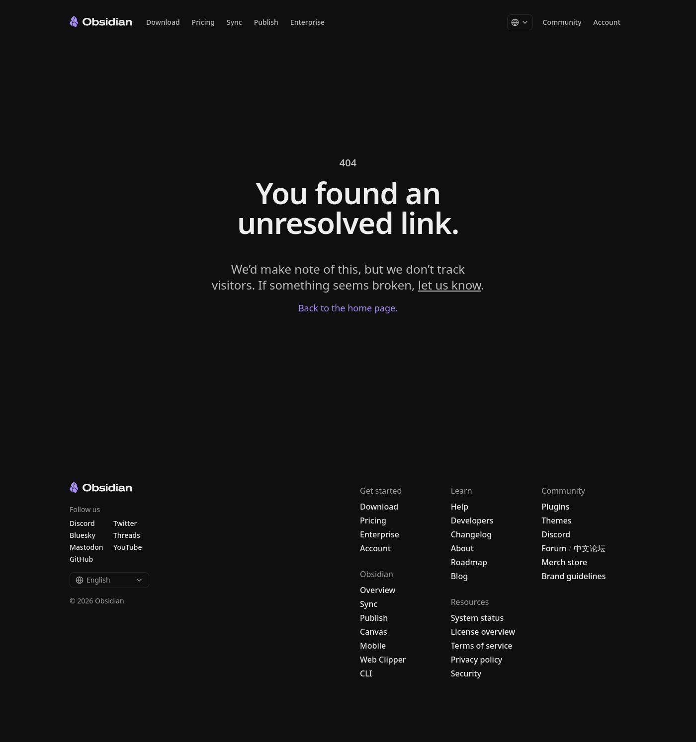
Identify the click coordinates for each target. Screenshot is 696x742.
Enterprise (307, 22)
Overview (377, 590)
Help (459, 506)
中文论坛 (590, 548)
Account (607, 22)
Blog (459, 576)
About (462, 548)
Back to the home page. (348, 308)
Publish (266, 22)
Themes (556, 520)
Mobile (373, 645)
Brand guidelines (573, 576)
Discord (555, 534)
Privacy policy (477, 659)
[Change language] (520, 22)
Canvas (373, 631)
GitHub (81, 559)
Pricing (203, 22)
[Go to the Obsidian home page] (101, 21)
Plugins (555, 506)
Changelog (471, 534)
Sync (234, 22)
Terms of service (482, 645)
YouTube (127, 547)
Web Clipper (383, 659)
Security (466, 673)
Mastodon (86, 547)
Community (562, 22)
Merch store (564, 562)
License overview (483, 631)
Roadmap (469, 562)
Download (163, 22)
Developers (472, 520)
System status (477, 617)
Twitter (125, 523)
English (109, 580)
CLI (366, 673)
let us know (449, 285)
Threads (126, 535)
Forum (553, 548)
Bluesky (82, 535)
